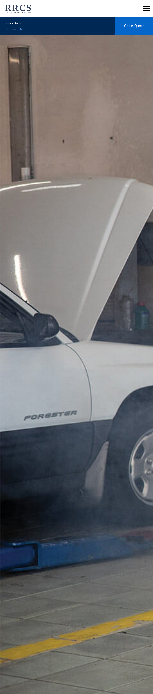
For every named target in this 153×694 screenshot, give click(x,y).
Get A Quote (134, 26)
